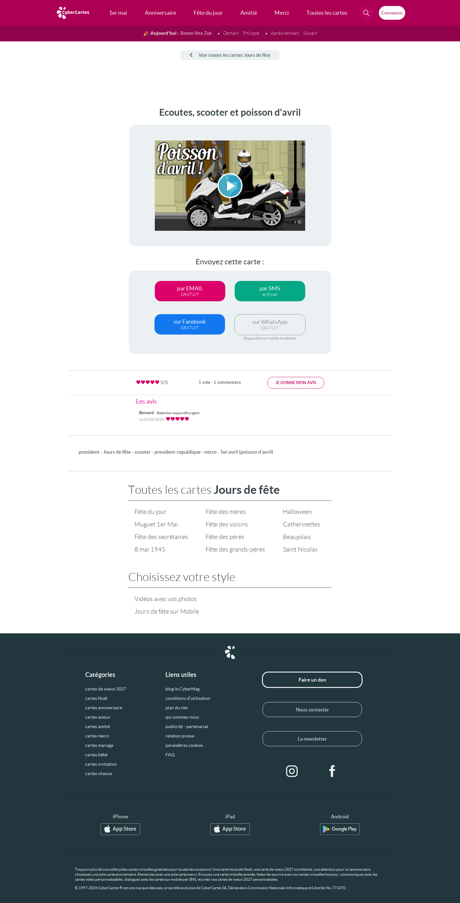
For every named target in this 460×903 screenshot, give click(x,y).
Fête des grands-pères (235, 549)
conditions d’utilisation (187, 698)
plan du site (176, 707)
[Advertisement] (52, 201)
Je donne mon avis (295, 382)
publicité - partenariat (186, 726)
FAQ (170, 754)
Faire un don (312, 680)
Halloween (297, 511)
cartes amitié (97, 726)
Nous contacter (312, 709)
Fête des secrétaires (161, 536)
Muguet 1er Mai (156, 524)
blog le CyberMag (182, 688)
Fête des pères (225, 536)
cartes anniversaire (103, 707)
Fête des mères (226, 511)
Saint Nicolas (300, 549)
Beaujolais (297, 536)
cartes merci (97, 735)
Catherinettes (301, 524)
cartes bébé (96, 754)
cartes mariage (99, 745)
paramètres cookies (184, 745)
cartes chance (98, 773)
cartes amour (98, 717)
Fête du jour (150, 511)
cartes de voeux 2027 (105, 688)
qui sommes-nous (182, 717)
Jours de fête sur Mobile (166, 611)
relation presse (179, 735)
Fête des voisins (227, 524)
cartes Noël (96, 698)
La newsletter (312, 739)
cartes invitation (101, 764)
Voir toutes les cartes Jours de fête (230, 55)
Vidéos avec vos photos (165, 598)
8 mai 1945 (149, 549)
